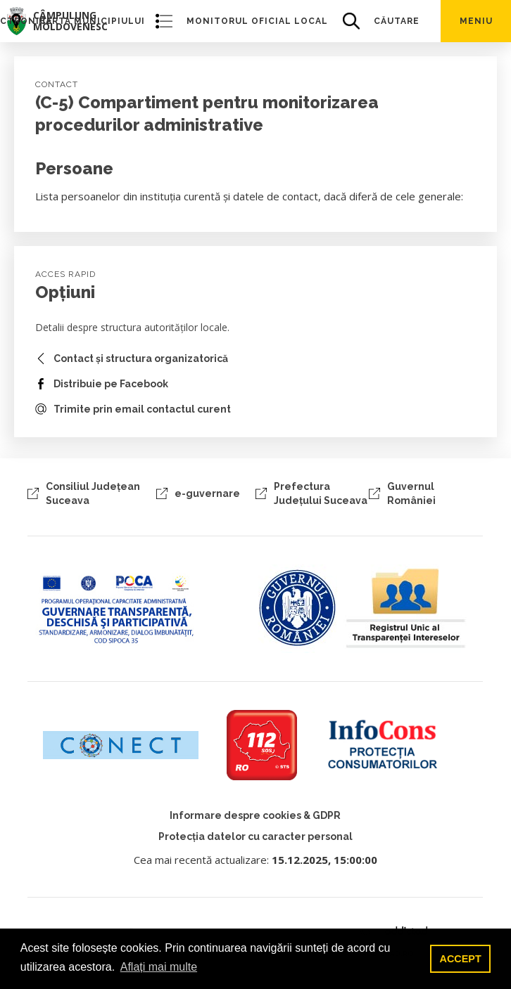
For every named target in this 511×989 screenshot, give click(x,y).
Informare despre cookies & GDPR (255, 815)
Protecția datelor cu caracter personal (255, 836)
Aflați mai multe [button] (158, 967)
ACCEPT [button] (460, 958)
